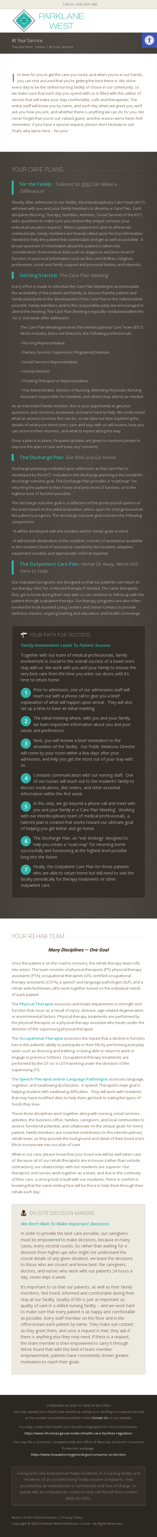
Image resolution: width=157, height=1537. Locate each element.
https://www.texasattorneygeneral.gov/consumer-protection (78, 1454)
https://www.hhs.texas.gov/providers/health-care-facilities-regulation (78, 1433)
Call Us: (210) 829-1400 (80, 4)
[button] (149, 40)
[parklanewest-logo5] (65, 20)
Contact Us (99, 1418)
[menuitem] (80, 4)
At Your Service (27, 40)
